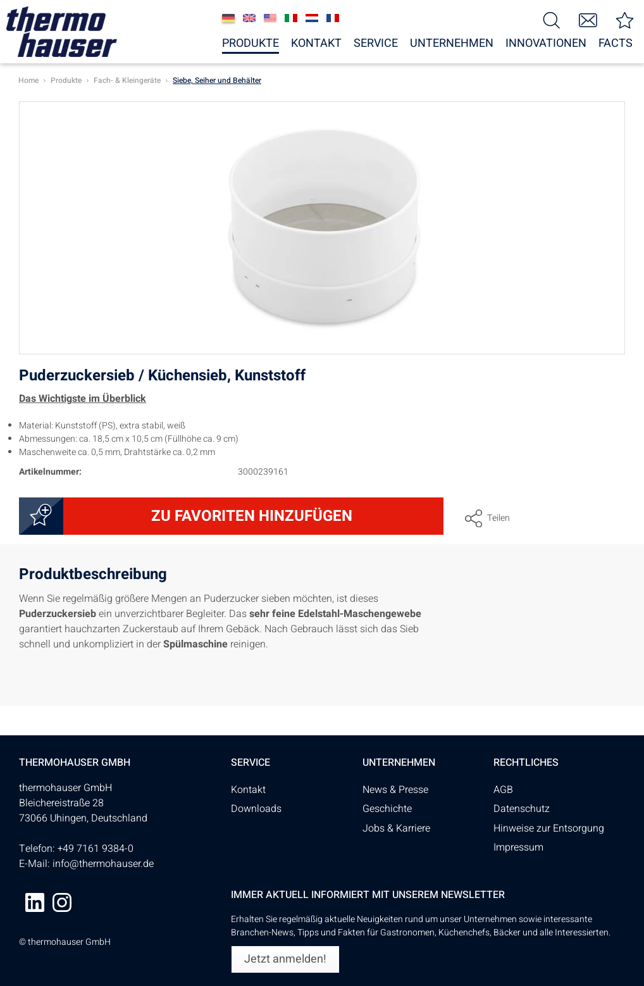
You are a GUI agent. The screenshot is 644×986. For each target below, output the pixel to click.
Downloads (256, 809)
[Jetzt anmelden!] (285, 959)
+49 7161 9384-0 (95, 848)
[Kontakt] (588, 19)
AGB (503, 790)
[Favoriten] (625, 19)
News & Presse (395, 790)
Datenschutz (521, 809)
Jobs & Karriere (396, 828)
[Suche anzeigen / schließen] (551, 19)
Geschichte (387, 809)
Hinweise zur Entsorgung (548, 828)
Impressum (518, 847)
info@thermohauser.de (103, 863)
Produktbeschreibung (93, 576)
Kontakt (248, 790)
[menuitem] (551, 19)
